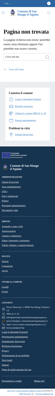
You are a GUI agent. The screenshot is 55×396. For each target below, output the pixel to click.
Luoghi (5, 287)
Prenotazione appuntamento (15, 336)
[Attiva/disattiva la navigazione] (3, 12)
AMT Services (25, 394)
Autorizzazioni (9, 231)
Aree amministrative (11, 187)
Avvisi (5, 271)
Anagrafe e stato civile (12, 226)
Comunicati (7, 266)
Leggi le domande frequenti (15, 332)
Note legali (7, 360)
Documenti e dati (10, 210)
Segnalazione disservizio (13, 341)
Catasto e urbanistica (11, 236)
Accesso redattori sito (44, 394)
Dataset (5, 365)
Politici (5, 201)
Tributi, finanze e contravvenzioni (18, 245)
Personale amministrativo (14, 205)
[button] (8, 3)
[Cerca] (47, 57)
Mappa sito (39, 381)
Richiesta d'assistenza (12, 346)
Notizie (5, 261)
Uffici (4, 191)
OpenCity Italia (35, 391)
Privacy (5, 351)
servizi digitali (22, 391)
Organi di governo (10, 182)
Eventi (5, 291)
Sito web (10, 391)
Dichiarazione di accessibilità (15, 355)
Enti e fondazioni (10, 196)
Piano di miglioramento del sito (16, 369)
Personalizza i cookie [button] (12, 381)
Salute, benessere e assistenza (15, 240)
